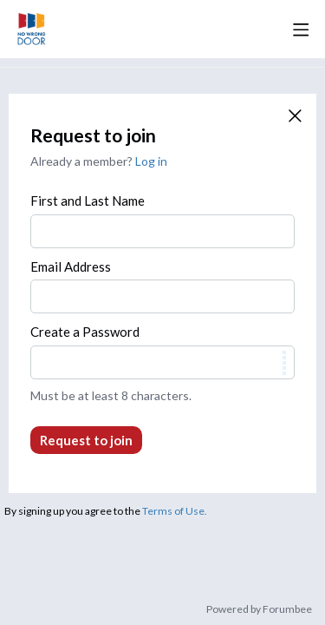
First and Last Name (87, 200)
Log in (151, 161)
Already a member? (98, 161)
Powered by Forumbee (259, 609)
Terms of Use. (174, 510)
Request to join (86, 440)
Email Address (70, 266)
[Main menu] (300, 29)
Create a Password (85, 331)
